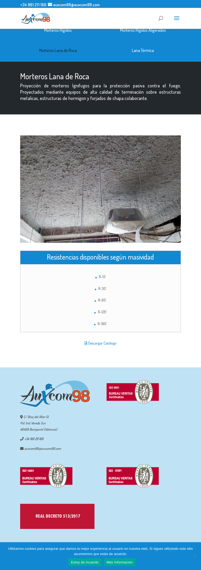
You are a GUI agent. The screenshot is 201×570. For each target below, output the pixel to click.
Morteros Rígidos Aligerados (143, 30)
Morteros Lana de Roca (58, 50)
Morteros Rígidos (58, 30)
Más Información (120, 562)
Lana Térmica (143, 50)
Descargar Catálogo (100, 343)
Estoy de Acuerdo (85, 562)
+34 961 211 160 (33, 4)
